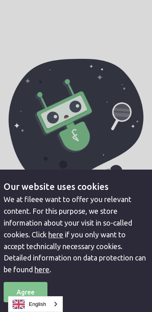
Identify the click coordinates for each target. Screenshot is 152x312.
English (29, 304)
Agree (25, 292)
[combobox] (35, 304)
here (55, 234)
